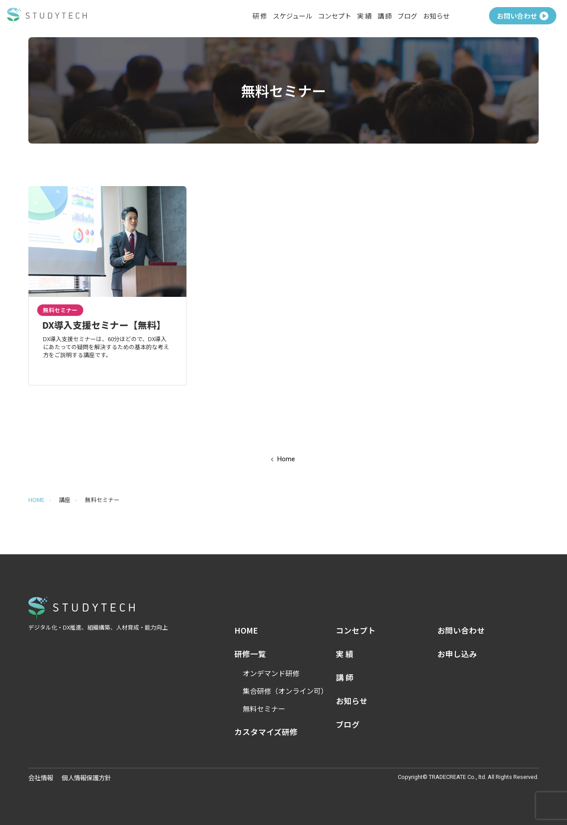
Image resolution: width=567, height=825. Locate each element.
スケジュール (292, 15)
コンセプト (334, 15)
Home (286, 459)
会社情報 (40, 777)
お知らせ (436, 15)
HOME (36, 499)
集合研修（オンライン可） (285, 690)
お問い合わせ (522, 15)
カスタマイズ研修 (266, 731)
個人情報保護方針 (86, 777)
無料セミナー (264, 708)
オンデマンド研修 (271, 673)
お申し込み (457, 653)
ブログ (407, 15)
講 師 (384, 15)
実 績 (364, 15)
